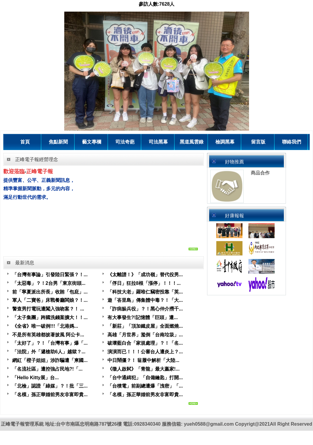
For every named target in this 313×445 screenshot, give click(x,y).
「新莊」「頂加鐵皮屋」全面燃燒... (145, 326)
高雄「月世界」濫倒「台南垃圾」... (145, 334)
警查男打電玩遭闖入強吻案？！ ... (48, 308)
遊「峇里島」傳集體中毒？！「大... (145, 300)
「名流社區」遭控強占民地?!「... (47, 368)
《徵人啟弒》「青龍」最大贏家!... (143, 368)
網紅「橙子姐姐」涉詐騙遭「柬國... (49, 360)
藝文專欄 (91, 141)
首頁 (25, 141)
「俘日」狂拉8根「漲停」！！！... (144, 283)
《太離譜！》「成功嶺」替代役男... (145, 274)
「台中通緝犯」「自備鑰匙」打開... (145, 377)
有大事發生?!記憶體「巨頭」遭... (142, 317)
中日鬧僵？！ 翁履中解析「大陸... (143, 360)
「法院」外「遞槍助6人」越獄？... (48, 351)
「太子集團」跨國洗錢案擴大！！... (49, 317)
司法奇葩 (124, 141)
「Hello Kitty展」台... (35, 377)
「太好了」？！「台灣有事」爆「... (49, 343)
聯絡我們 (291, 141)
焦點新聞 (58, 141)
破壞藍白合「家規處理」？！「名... (145, 343)
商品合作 (260, 172)
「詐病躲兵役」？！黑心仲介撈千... (145, 308)
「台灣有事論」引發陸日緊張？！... (49, 274)
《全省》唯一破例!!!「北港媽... (45, 326)
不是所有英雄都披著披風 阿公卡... (48, 334)
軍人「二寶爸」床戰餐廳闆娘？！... (49, 300)
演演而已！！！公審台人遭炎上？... (145, 351)
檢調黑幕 (224, 141)
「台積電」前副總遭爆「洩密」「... (145, 385)
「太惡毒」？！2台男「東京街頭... (48, 283)
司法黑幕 (158, 141)
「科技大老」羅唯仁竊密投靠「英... (145, 291)
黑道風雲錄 (192, 141)
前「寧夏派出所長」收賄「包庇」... (49, 291)
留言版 (258, 141)
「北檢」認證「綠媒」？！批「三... (49, 385)
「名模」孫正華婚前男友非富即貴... (49, 394)
